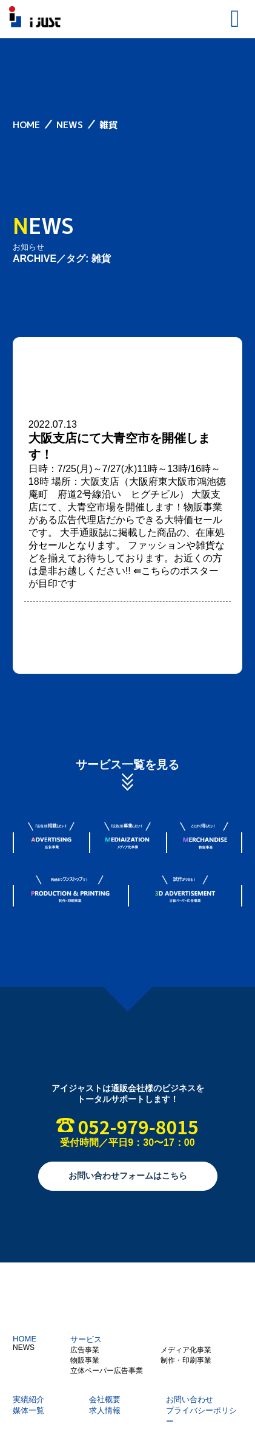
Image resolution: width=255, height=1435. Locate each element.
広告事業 (84, 1350)
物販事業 (84, 1360)
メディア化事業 (186, 1350)
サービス (86, 1339)
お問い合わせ (189, 1399)
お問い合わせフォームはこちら (127, 1175)
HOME (24, 1338)
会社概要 (105, 1399)
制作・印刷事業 (186, 1360)
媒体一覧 (28, 1410)
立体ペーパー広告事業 (106, 1370)
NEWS (24, 1347)
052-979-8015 (138, 1126)
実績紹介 (28, 1399)
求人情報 (105, 1410)
